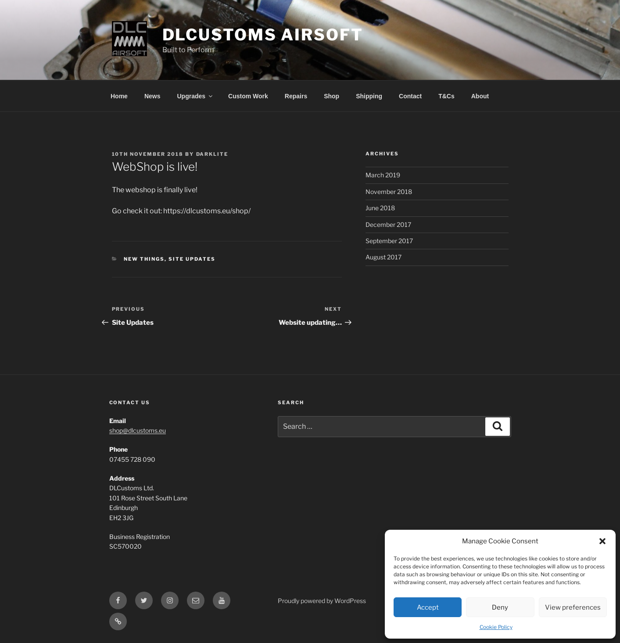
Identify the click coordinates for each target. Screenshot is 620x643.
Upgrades (195, 96)
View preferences (573, 607)
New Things (144, 259)
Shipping (369, 96)
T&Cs (446, 96)
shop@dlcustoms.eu (137, 430)
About (480, 96)
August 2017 (383, 257)
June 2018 (380, 208)
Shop (331, 96)
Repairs (296, 96)
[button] (602, 541)
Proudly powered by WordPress (322, 600)
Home (119, 96)
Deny (500, 607)
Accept (428, 607)
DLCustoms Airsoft (262, 34)
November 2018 (389, 191)
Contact (410, 96)
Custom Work (248, 96)
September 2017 (389, 240)
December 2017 (388, 224)
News (152, 96)
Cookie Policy (496, 627)
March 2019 (383, 175)
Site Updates (191, 259)
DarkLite (212, 154)
